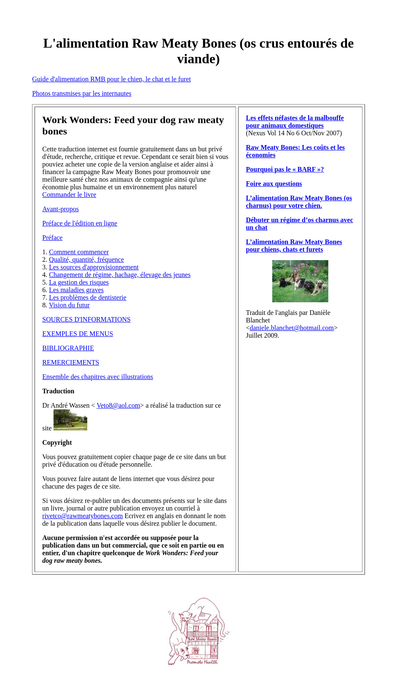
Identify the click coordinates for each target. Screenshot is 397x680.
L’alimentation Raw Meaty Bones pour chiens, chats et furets (294, 245)
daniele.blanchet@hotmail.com (291, 327)
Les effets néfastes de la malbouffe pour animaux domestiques (294, 121)
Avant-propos (60, 208)
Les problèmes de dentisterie (87, 297)
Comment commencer (79, 251)
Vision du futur (69, 305)
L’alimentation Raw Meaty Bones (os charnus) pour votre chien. (299, 201)
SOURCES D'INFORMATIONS (86, 319)
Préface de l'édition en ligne (79, 223)
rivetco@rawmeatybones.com (82, 515)
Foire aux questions (274, 183)
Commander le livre (69, 194)
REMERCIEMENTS (70, 362)
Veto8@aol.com (118, 405)
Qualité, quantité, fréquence (86, 259)
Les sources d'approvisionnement (94, 267)
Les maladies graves (76, 289)
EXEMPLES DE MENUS (77, 333)
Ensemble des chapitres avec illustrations (97, 376)
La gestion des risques (79, 282)
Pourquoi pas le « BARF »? (285, 169)
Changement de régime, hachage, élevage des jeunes (119, 274)
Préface (52, 237)
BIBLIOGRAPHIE (68, 348)
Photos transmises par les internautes (81, 93)
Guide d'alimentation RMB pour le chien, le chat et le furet (111, 79)
